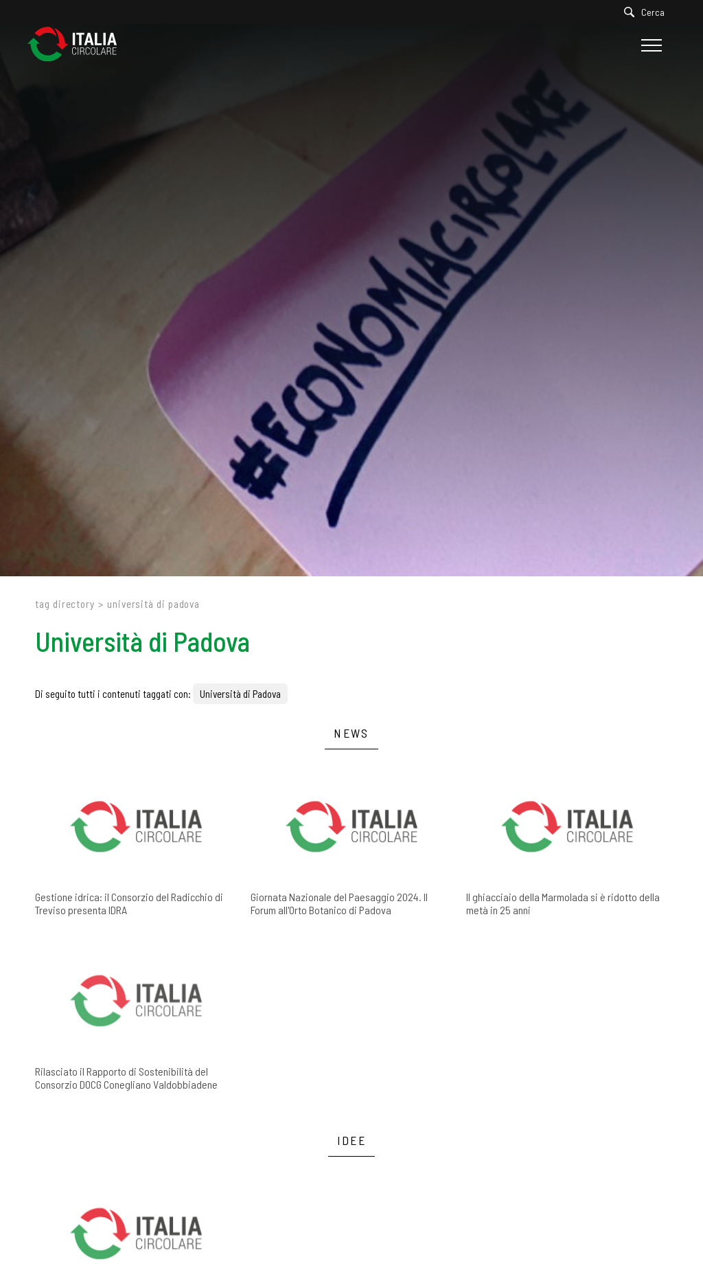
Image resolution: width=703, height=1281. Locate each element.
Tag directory (65, 604)
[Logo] (78, 45)
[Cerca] (647, 12)
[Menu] (650, 45)
